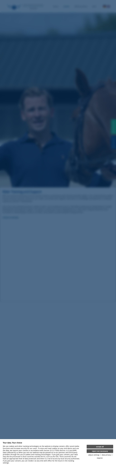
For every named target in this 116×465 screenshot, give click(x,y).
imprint (100, 458)
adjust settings (94, 455)
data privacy (106, 455)
